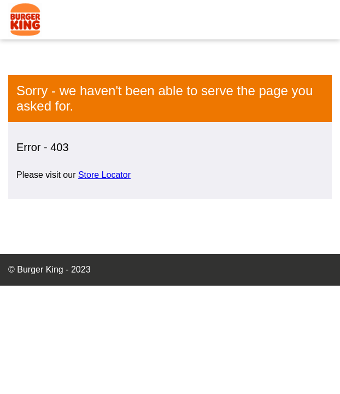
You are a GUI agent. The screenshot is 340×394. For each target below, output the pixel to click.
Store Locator (104, 174)
